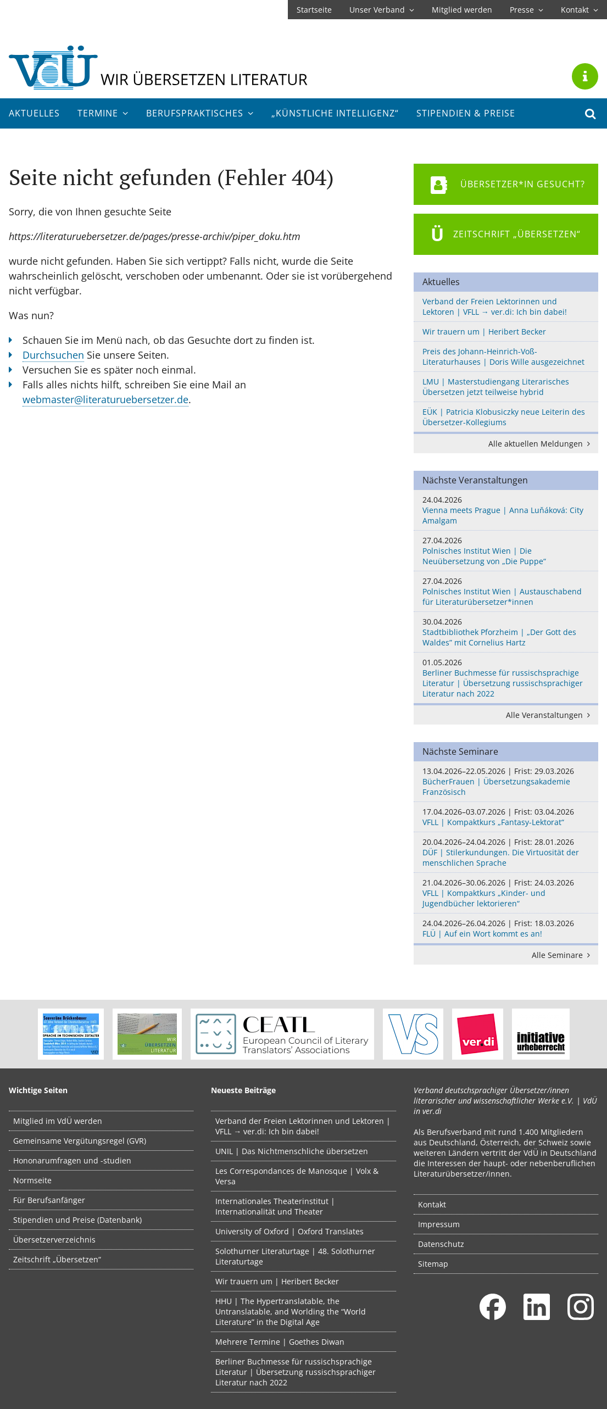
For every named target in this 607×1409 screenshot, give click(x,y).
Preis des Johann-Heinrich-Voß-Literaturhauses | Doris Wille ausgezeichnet (503, 356)
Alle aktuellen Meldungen (541, 443)
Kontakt (579, 9)
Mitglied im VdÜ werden (57, 1121)
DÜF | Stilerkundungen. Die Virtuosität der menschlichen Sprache (505, 852)
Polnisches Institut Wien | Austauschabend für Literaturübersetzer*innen (505, 591)
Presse (526, 9)
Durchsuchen (53, 354)
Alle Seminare (563, 955)
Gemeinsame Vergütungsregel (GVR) (79, 1140)
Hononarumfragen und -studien (72, 1160)
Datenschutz (441, 1244)
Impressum (439, 1224)
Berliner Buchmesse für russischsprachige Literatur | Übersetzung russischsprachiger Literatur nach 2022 (505, 678)
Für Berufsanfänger (49, 1200)
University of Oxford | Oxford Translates (289, 1231)
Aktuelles (34, 113)
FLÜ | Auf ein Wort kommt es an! (505, 928)
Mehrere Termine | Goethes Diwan (279, 1341)
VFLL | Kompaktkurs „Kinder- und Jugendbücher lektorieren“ (505, 893)
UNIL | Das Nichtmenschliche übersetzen (291, 1151)
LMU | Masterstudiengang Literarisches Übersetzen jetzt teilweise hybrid (495, 386)
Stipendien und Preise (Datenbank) (77, 1220)
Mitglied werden (462, 9)
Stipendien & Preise (465, 113)
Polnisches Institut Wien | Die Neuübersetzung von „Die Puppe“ (505, 550)
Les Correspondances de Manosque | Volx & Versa (296, 1176)
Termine (103, 113)
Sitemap (433, 1263)
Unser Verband (381, 9)
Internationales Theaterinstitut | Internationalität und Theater (275, 1206)
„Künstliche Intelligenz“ (335, 113)
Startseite (314, 9)
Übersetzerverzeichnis (54, 1239)
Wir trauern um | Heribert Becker (484, 331)
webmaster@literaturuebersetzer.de (105, 399)
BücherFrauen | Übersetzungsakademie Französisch (505, 781)
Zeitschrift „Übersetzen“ (57, 1259)
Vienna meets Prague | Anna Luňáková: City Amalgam (505, 510)
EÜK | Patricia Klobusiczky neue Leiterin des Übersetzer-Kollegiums (503, 416)
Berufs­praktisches (200, 113)
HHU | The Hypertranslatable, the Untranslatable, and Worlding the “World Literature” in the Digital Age (290, 1311)
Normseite (32, 1180)
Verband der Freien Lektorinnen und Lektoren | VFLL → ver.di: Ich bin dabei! (494, 306)
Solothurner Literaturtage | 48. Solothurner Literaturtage (295, 1256)
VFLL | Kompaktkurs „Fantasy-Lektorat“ (505, 816)
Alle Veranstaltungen (550, 715)
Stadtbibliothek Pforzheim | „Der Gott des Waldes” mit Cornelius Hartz (505, 632)
